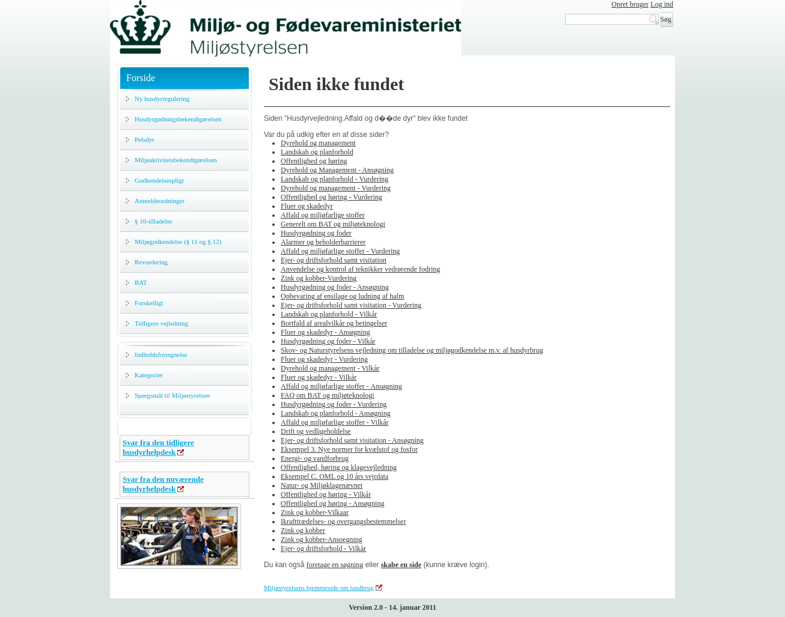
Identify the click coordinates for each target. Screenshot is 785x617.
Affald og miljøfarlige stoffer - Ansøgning (341, 386)
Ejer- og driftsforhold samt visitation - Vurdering (351, 305)
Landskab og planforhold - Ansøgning (336, 413)
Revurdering (151, 262)
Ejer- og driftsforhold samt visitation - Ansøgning (352, 440)
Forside (140, 78)
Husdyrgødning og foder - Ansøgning (335, 287)
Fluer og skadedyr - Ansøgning (325, 332)
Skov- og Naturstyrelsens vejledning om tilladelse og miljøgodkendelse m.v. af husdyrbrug (412, 350)
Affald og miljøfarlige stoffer (323, 215)
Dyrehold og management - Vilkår (330, 368)
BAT (141, 282)
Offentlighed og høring (314, 161)
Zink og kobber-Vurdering (318, 278)
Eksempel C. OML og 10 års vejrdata (334, 476)
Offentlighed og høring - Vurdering (331, 197)
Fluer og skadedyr (307, 206)
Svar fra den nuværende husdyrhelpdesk (163, 484)
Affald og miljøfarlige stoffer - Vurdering (340, 251)
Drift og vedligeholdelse (316, 431)
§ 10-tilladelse (154, 221)
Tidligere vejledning (161, 323)
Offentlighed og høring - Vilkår (326, 494)
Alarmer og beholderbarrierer (323, 242)
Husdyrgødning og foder (316, 233)
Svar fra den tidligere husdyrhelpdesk (158, 447)
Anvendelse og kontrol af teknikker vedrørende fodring (360, 269)
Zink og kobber (303, 530)
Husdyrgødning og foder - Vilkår (328, 341)
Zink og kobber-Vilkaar (315, 512)
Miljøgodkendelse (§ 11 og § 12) (178, 241)
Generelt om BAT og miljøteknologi (333, 224)
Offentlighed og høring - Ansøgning (332, 503)
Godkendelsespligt (159, 180)
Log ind (661, 4)
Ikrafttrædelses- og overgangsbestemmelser (343, 521)
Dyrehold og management (318, 143)
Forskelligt (149, 302)
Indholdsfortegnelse (161, 354)
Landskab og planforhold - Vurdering (334, 179)
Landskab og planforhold (317, 152)
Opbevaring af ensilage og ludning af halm (342, 296)
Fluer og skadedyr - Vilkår (318, 377)
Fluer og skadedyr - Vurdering (324, 359)
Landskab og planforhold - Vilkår (329, 314)
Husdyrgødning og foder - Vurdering (333, 404)
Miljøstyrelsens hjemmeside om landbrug (319, 587)
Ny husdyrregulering (162, 98)
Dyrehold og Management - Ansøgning (337, 170)
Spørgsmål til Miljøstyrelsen (172, 395)
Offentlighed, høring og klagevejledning (339, 467)
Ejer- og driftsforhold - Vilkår (323, 548)
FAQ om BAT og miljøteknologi (327, 395)
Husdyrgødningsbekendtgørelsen (178, 119)
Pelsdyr (144, 139)
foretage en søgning (335, 565)
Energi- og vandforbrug (315, 458)
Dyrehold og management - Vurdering (336, 188)
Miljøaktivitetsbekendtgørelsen (176, 159)
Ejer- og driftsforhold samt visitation (333, 260)
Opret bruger (630, 4)
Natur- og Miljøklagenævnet (321, 485)
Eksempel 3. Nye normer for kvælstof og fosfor (349, 449)
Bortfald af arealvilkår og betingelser (334, 323)
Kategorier (149, 374)
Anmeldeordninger (160, 200)
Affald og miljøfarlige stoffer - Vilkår (335, 422)
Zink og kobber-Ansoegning (321, 539)
